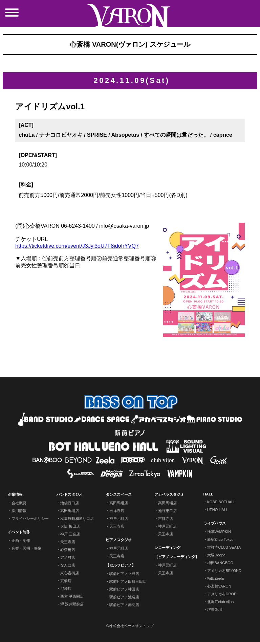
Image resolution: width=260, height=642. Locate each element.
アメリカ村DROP (222, 594)
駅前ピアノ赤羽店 (124, 605)
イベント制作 (19, 532)
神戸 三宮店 (70, 534)
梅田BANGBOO (220, 563)
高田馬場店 (69, 511)
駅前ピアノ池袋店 (124, 597)
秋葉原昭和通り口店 (77, 518)
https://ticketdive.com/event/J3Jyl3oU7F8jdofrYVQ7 (77, 246)
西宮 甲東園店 (72, 596)
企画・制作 (21, 540)
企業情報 (15, 494)
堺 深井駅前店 (72, 604)
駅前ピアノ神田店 (124, 589)
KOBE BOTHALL (221, 502)
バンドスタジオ (70, 494)
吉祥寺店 (116, 511)
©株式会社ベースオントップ (130, 626)
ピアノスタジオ (119, 540)
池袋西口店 (69, 503)
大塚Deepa (216, 555)
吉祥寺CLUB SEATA (224, 547)
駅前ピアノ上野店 (124, 574)
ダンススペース (119, 494)
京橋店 (65, 581)
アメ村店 (67, 557)
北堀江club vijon (220, 602)
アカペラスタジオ (169, 494)
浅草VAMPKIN (219, 532)
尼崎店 (65, 588)
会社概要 (19, 503)
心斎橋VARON (219, 586)
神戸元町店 (118, 518)
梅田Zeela (215, 578)
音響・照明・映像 (26, 548)
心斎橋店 (67, 550)
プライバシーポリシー (30, 518)
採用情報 (19, 511)
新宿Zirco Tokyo (220, 539)
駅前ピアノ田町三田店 (128, 581)
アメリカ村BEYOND (224, 571)
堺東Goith (215, 609)
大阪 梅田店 (70, 526)
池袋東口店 (167, 511)
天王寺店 (67, 542)
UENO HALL (217, 510)
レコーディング (167, 548)
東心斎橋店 (69, 573)
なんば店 (67, 565)
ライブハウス (214, 523)
